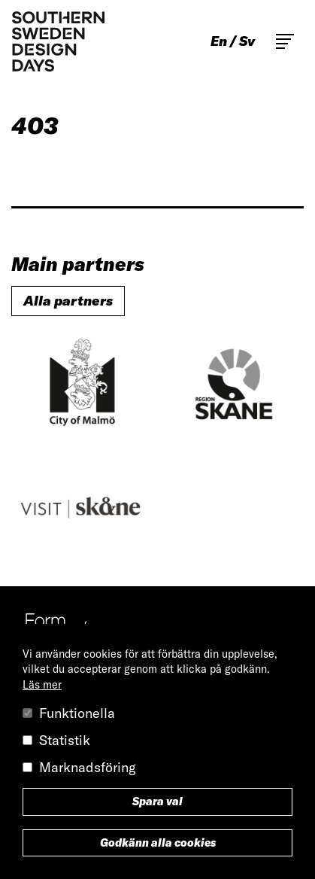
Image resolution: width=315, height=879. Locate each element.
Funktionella (77, 713)
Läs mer (42, 685)
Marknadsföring (87, 767)
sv (247, 41)
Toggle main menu (285, 41)
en (219, 41)
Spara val (157, 801)
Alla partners (68, 300)
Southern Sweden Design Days (57, 41)
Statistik (64, 740)
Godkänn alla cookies (158, 843)
